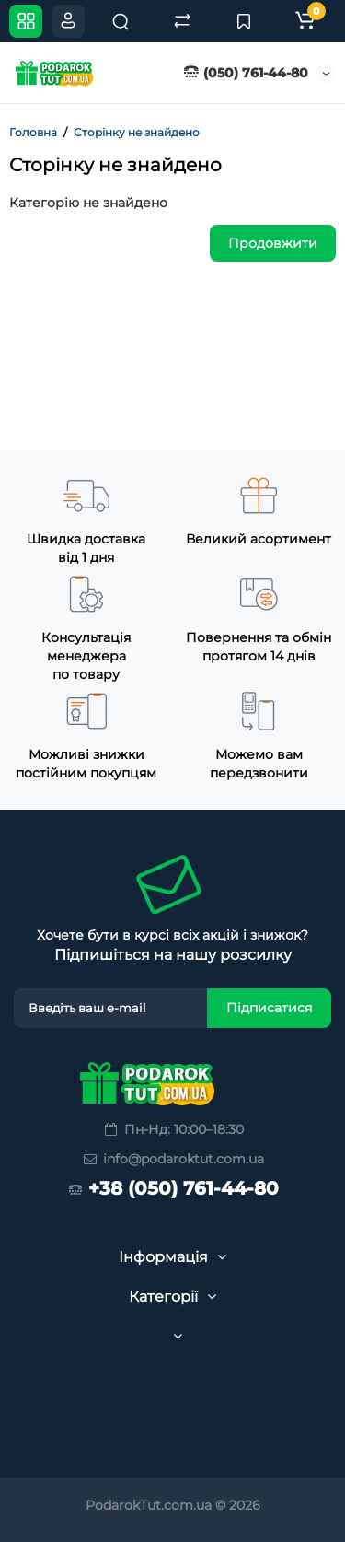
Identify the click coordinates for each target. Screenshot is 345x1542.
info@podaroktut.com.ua (172, 1159)
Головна (33, 132)
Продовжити (272, 243)
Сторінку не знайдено (137, 132)
